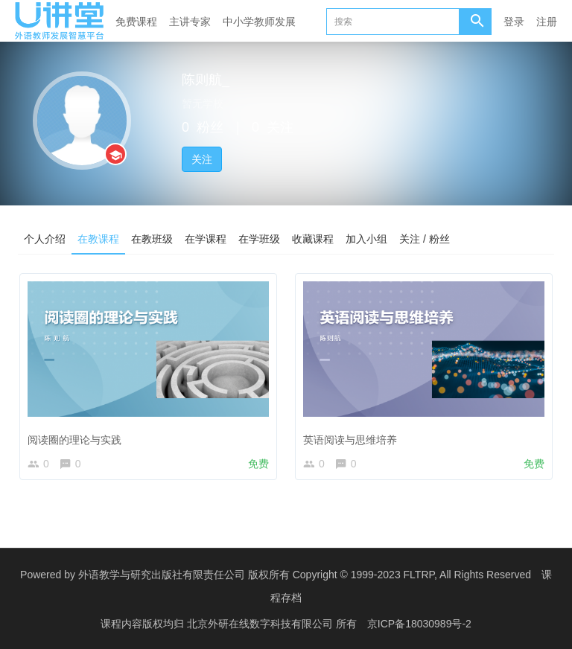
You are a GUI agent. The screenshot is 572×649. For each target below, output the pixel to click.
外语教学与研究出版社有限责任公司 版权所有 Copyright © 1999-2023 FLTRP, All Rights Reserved (304, 575)
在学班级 (259, 239)
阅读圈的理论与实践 (74, 440)
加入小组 (366, 239)
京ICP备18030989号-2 (419, 623)
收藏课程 (313, 239)
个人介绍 (45, 239)
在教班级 (152, 239)
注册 (546, 22)
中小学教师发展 (259, 22)
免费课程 (136, 22)
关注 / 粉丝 (424, 239)
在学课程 (205, 239)
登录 (513, 22)
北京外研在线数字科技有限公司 (261, 623)
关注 (201, 159)
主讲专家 (190, 22)
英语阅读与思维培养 (350, 440)
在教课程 (98, 239)
